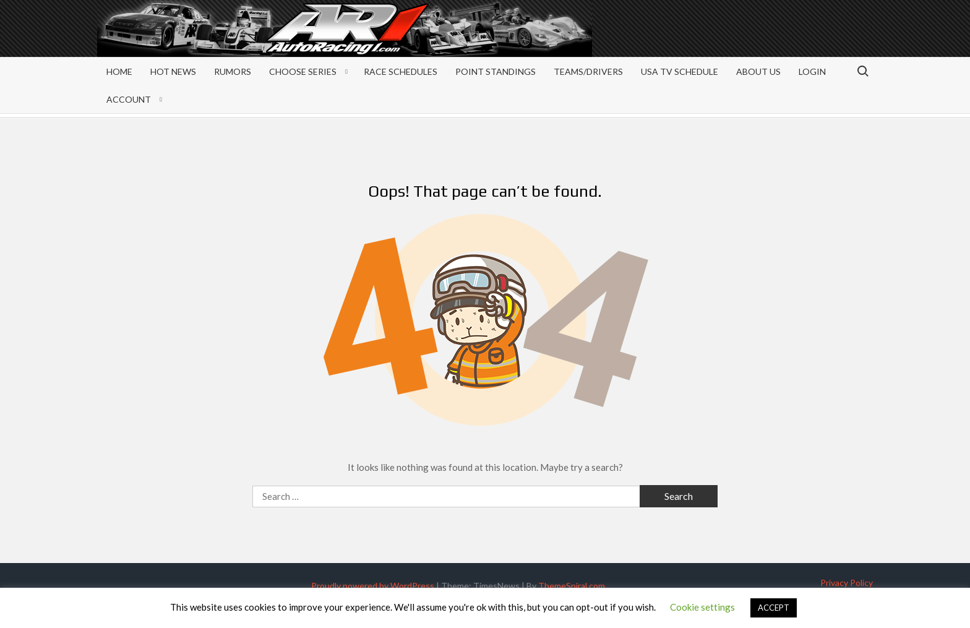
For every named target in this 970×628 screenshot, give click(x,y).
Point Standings (495, 71)
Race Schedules (400, 71)
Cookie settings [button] (702, 607)
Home (119, 71)
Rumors (232, 71)
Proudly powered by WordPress (372, 585)
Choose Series (303, 71)
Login (812, 71)
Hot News (173, 71)
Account (128, 99)
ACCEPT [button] (773, 608)
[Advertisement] (774, 38)
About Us (758, 71)
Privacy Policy (846, 582)
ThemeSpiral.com (571, 585)
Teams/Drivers (588, 71)
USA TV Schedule (679, 71)
